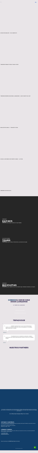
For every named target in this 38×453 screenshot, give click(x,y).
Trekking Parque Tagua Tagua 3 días (9, 64)
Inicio (10, 413)
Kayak (15, 413)
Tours (24, 413)
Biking (22, 413)
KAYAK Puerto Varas (12, 441)
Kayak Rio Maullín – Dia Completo (8, 32)
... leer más (14, 328)
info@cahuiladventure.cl (5, 434)
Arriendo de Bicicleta (5, 190)
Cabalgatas (18, 413)
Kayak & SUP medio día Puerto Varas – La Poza (11, 159)
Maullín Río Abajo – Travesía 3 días (9, 127)
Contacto (27, 413)
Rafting (13, 413)
